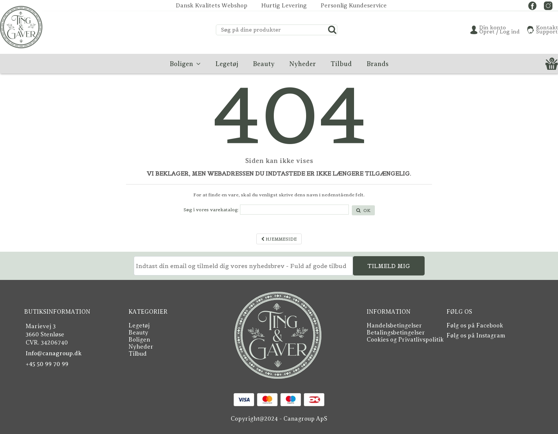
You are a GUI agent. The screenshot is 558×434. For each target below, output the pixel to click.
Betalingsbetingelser (396, 332)
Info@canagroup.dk (54, 353)
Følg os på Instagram (476, 335)
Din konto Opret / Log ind (499, 30)
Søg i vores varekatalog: (211, 209)
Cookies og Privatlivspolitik (405, 339)
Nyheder (141, 346)
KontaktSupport (547, 30)
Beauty (138, 332)
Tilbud (138, 353)
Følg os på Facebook (475, 325)
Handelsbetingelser (394, 325)
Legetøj (139, 325)
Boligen (139, 339)
